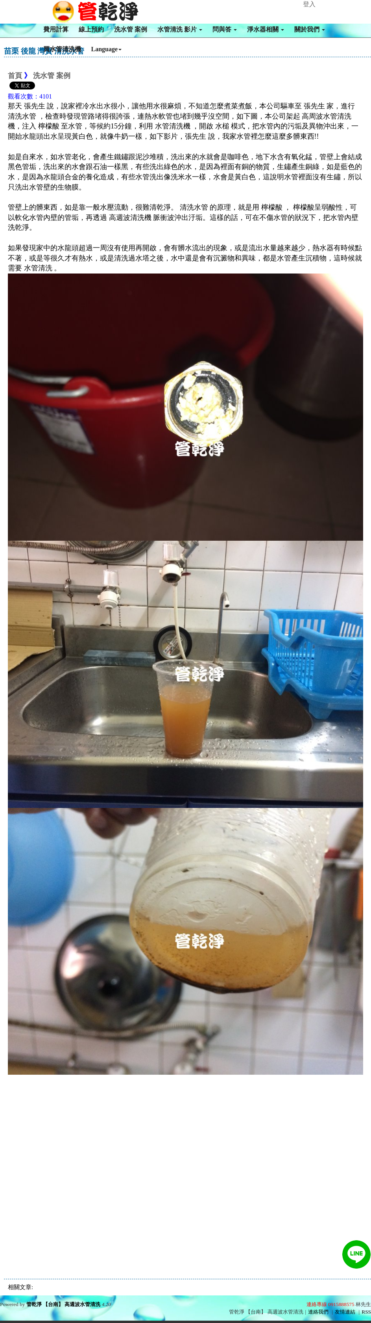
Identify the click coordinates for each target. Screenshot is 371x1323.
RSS (366, 1312)
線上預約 (91, 29)
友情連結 (345, 1312)
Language (106, 49)
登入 (309, 4)
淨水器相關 (265, 29)
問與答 (224, 29)
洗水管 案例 (130, 29)
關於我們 (309, 29)
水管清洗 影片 (179, 29)
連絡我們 (318, 1312)
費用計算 (55, 29)
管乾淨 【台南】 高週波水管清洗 (63, 1304)
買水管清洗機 (62, 49)
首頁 (15, 76)
